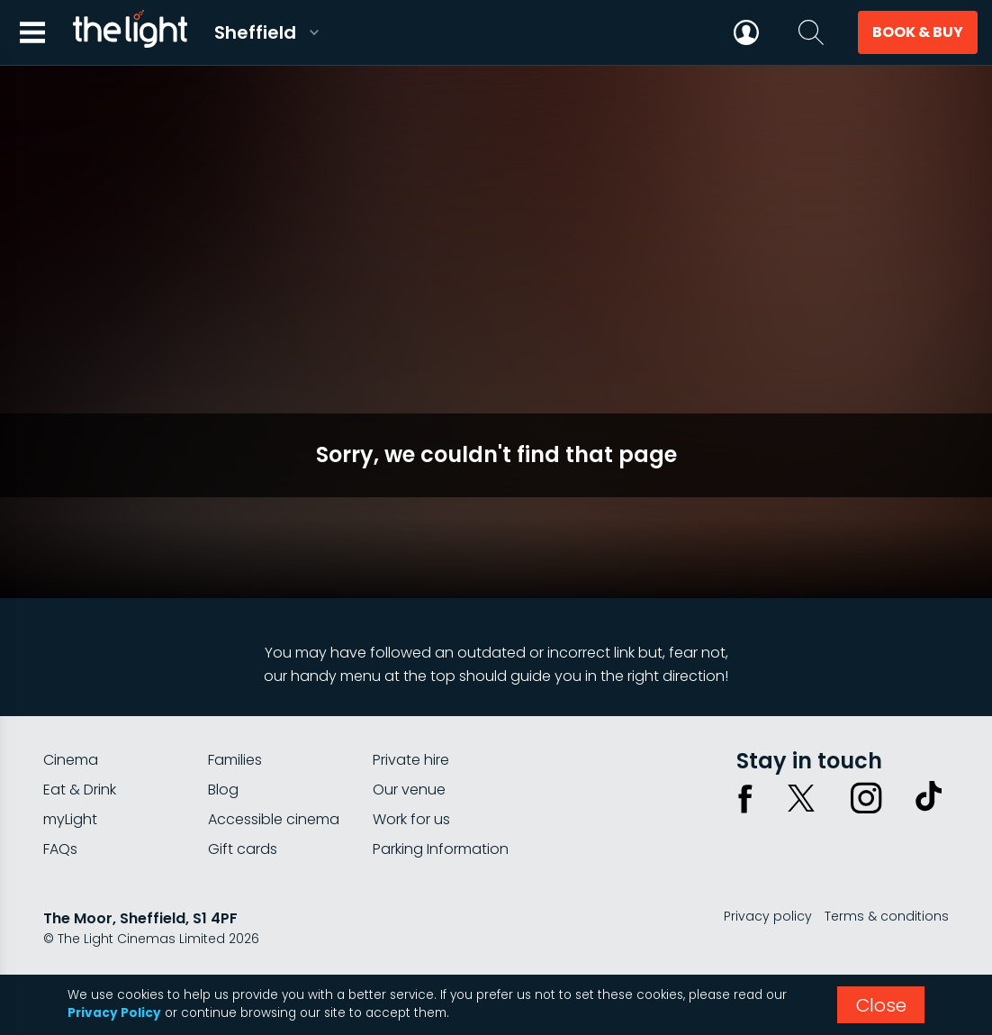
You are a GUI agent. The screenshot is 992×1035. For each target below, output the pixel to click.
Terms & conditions (887, 916)
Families (235, 759)
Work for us (411, 819)
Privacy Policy (114, 1012)
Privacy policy (768, 916)
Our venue (409, 789)
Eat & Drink (79, 789)
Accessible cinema (273, 819)
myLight (70, 819)
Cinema (70, 759)
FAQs (60, 849)
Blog (223, 789)
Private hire (411, 759)
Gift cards (242, 849)
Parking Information (441, 849)
